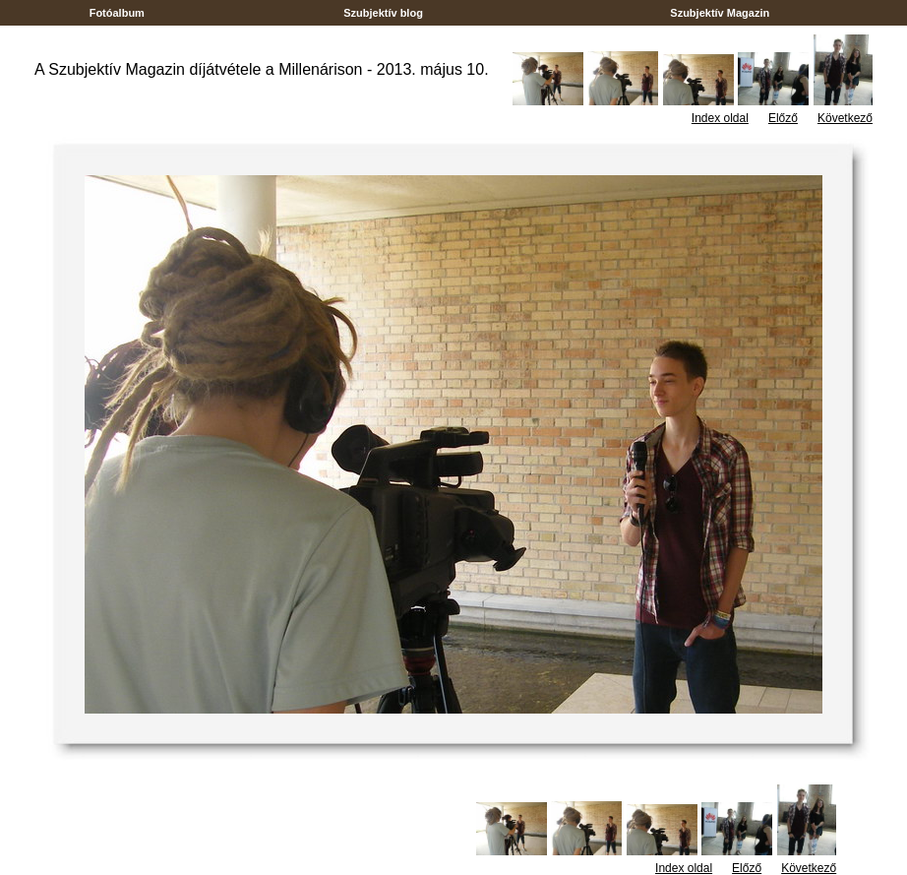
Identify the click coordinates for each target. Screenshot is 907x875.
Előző (783, 118)
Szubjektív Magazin (719, 13)
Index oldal (720, 118)
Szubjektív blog (383, 13)
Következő (845, 118)
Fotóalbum (117, 13)
